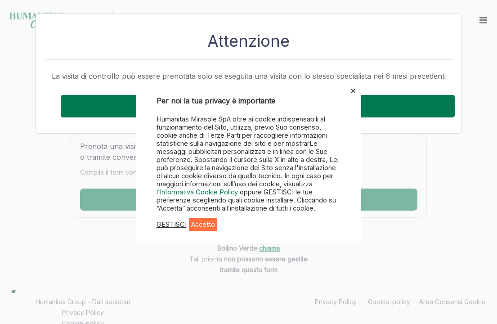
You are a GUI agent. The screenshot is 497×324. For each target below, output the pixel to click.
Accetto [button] (203, 224)
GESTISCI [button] (172, 224)
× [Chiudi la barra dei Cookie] (353, 90)
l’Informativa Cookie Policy (198, 192)
